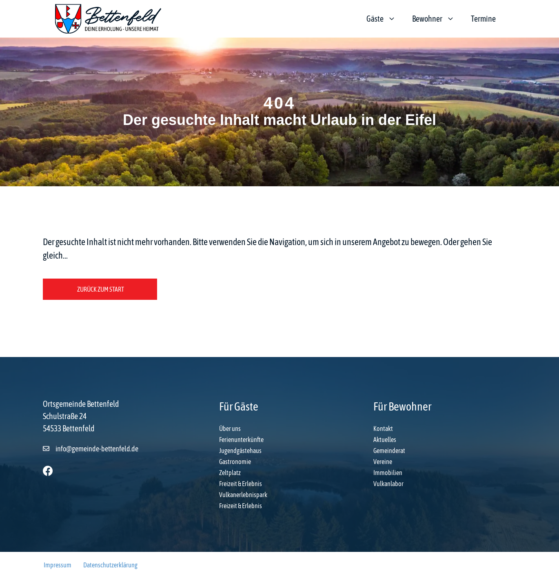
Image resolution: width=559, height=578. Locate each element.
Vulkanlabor (388, 483)
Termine (483, 18)
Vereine (382, 461)
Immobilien (387, 472)
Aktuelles (384, 439)
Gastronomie (235, 461)
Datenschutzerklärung (110, 565)
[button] (48, 471)
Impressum (57, 565)
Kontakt (383, 428)
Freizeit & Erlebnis (240, 483)
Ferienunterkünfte (241, 439)
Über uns (230, 428)
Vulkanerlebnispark (243, 494)
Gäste (385, 19)
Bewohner (437, 19)
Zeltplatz (230, 472)
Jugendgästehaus (240, 450)
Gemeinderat (389, 450)
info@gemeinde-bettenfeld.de (96, 448)
